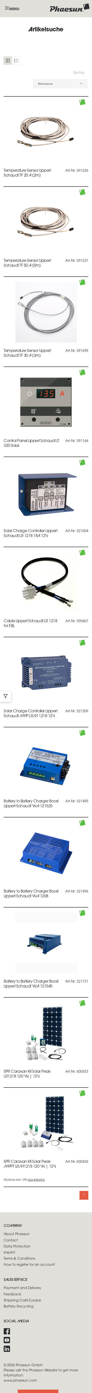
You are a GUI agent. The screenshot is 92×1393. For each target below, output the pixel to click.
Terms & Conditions (19, 1259)
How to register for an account (29, 1265)
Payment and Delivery (22, 1288)
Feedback (12, 1294)
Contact (11, 1240)
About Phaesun (17, 1234)
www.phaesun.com (20, 1381)
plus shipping (36, 1180)
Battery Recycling (18, 1306)
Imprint (9, 1253)
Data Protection (17, 1247)
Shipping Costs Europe (22, 1300)
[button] (60, 83)
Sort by (79, 73)
